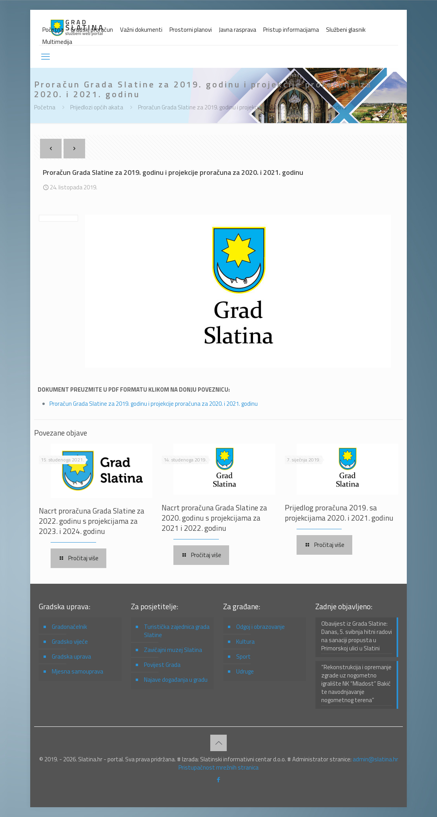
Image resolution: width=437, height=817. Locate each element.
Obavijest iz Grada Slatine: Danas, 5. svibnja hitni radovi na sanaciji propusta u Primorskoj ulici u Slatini (356, 636)
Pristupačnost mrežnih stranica (218, 767)
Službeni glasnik (346, 30)
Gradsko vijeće (70, 641)
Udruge (245, 671)
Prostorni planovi (190, 30)
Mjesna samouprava (77, 671)
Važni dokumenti (141, 30)
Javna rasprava (237, 30)
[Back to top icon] (218, 743)
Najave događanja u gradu (176, 679)
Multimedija (57, 42)
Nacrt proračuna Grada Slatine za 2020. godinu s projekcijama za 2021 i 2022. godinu (214, 518)
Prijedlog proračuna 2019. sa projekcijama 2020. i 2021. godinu (339, 512)
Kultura (245, 641)
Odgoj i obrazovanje (260, 626)
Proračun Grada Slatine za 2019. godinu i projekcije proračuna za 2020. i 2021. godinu (242, 107)
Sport (243, 656)
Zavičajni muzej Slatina (173, 649)
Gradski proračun (92, 30)
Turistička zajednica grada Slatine (176, 630)
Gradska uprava (71, 656)
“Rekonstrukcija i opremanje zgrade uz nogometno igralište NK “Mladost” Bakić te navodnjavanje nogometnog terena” (356, 683)
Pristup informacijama (291, 30)
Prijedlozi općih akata (96, 107)
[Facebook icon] (219, 779)
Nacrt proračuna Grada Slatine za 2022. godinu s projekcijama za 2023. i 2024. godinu (91, 521)
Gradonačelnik (69, 626)
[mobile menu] (45, 56)
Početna (53, 30)
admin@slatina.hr (375, 759)
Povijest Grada (162, 664)
